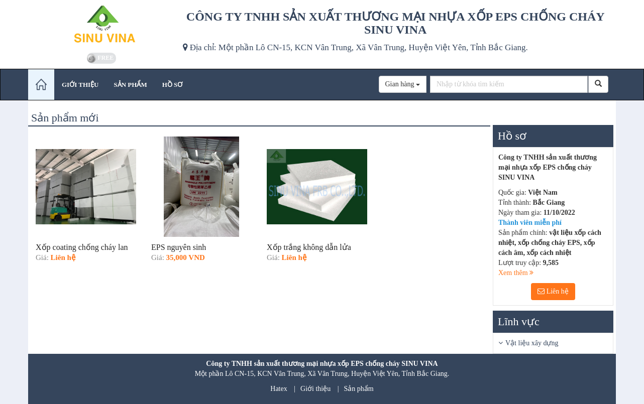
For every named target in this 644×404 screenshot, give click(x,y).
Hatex (278, 388)
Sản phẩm (359, 388)
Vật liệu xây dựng (532, 343)
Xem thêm (515, 273)
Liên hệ (553, 291)
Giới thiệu (315, 388)
